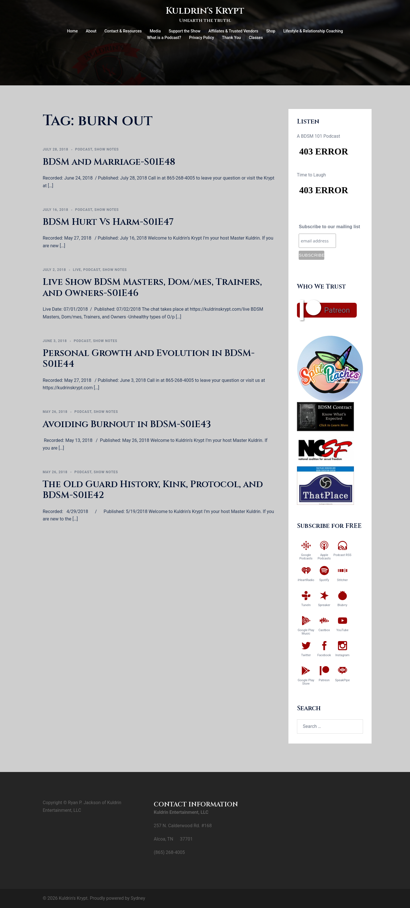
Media (155, 31)
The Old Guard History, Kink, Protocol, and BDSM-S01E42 (153, 489)
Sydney (138, 898)
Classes (256, 37)
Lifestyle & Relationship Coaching (313, 31)
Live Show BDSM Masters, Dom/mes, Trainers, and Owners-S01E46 (152, 287)
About (91, 31)
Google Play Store (306, 681)
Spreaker (324, 605)
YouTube (342, 630)
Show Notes (107, 149)
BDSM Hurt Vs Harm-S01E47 (108, 222)
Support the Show (184, 31)
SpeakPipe (342, 680)
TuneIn (306, 605)
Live (77, 270)
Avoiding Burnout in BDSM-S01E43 (127, 424)
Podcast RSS (342, 555)
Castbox (324, 630)
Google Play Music (306, 631)
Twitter (306, 655)
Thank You (231, 37)
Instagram (342, 655)
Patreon (337, 310)
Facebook (324, 655)
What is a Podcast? (164, 37)
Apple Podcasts (324, 556)
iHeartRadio (306, 580)
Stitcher (342, 580)
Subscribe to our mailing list (329, 226)
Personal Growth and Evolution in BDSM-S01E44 (149, 358)
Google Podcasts (305, 556)
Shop (270, 31)
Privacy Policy (201, 37)
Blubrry (342, 605)
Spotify (324, 580)
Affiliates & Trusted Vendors (233, 31)
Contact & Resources (123, 31)
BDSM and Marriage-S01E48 (109, 162)
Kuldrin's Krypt (205, 11)
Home (72, 31)
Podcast (83, 149)
